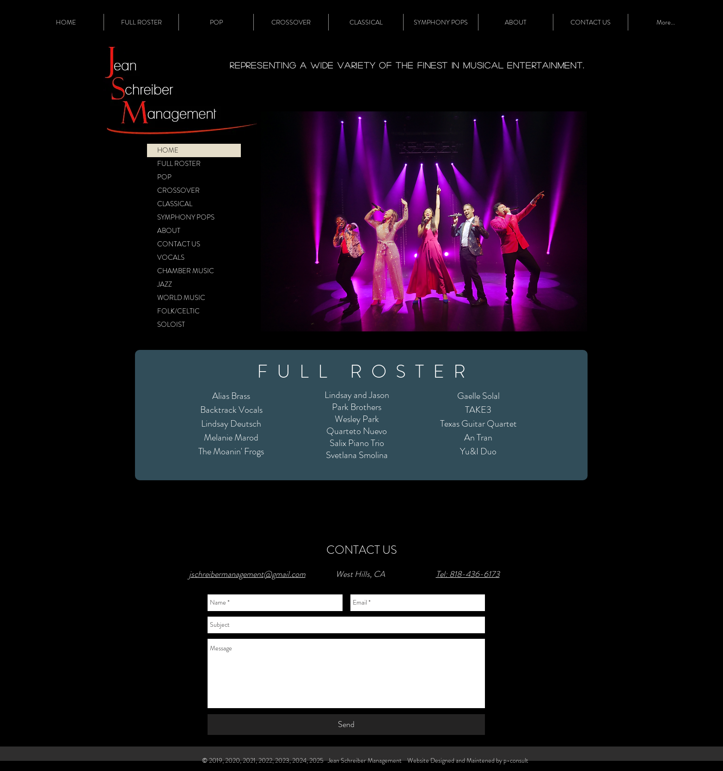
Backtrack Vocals (231, 409)
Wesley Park (357, 419)
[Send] (346, 724)
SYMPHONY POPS (185, 217)
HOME (167, 150)
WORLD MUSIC (181, 298)
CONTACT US (178, 244)
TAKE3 (478, 409)
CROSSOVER (178, 190)
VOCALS (170, 257)
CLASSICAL (174, 204)
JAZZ (164, 284)
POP (164, 177)
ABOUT (168, 231)
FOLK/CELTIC (178, 311)
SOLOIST (171, 324)
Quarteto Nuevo (356, 431)
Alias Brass (231, 396)
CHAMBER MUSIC (185, 271)
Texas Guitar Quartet (478, 423)
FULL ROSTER (179, 164)
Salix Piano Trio (357, 443)
